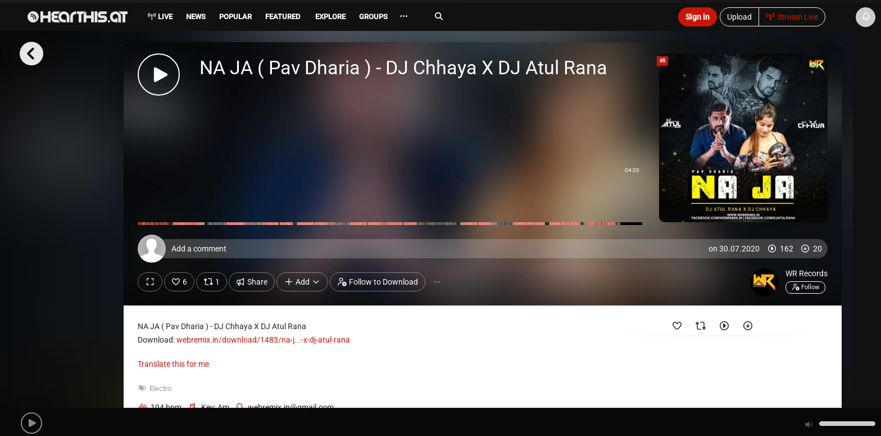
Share (252, 281)
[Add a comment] (485, 248)
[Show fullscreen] (150, 281)
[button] (31, 423)
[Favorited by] (677, 328)
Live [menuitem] (159, 16)
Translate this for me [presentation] (173, 363)
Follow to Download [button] (377, 281)
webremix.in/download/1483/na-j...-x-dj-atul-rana (263, 339)
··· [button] (437, 281)
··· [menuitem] (403, 16)
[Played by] (724, 328)
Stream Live (792, 16)
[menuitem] (195, 18)
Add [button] (302, 281)
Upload (739, 16)
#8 (662, 61)
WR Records (806, 273)
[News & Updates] (865, 17)
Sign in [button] (697, 16)
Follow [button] (805, 287)
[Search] (545, 16)
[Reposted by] (700, 328)
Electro (160, 388)
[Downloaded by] (747, 328)
